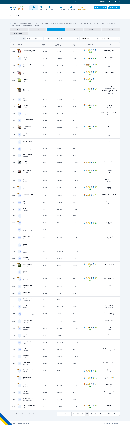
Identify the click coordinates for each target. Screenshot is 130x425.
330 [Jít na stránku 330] (109, 414)
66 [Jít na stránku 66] (78, 414)
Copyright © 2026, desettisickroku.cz (19, 423)
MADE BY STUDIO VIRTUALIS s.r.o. (111, 423)
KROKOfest (103, 2)
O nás (90, 2)
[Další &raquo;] (118, 414)
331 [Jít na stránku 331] (114, 414)
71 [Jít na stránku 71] (100, 414)
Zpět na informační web (80, 2)
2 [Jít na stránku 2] (65, 414)
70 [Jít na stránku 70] (95, 414)
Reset (23, 38)
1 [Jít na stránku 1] (62, 414)
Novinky (111, 2)
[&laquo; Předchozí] (58, 414)
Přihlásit (114, 7)
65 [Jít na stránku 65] (73, 414)
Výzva (96, 2)
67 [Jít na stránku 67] (82, 414)
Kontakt (117, 2)
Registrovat (100, 7)
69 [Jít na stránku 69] (91, 414)
